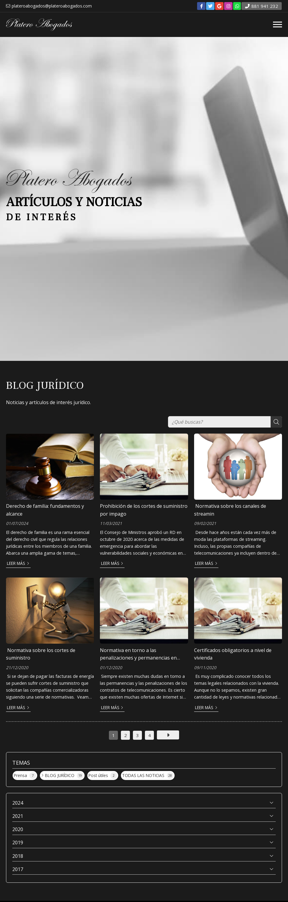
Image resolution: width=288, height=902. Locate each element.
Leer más (16, 563)
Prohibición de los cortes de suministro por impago (144, 510)
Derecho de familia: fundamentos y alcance (45, 510)
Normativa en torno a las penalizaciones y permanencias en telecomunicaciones (138, 654)
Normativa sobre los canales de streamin (230, 510)
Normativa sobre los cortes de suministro (40, 654)
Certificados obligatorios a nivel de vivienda (233, 654)
